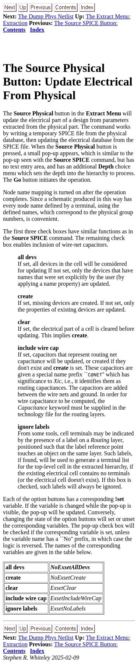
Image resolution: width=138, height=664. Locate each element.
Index (37, 30)
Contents (14, 30)
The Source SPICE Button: (86, 23)
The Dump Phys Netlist (46, 16)
